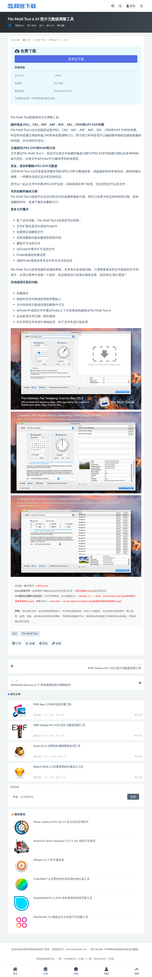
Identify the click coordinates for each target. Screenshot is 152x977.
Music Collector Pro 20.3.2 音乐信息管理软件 (61, 821)
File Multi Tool (30, 633)
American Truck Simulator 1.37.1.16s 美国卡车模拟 (64, 840)
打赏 (16, 643)
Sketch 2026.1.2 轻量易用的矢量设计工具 (58, 766)
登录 (130, 6)
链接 (56, 643)
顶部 (137, 971)
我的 (106, 971)
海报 (43, 643)
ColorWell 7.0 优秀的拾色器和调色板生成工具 (61, 878)
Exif (14, 633)
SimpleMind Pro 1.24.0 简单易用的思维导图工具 (62, 897)
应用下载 (40, 39)
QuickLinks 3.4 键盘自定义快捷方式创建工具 (60, 916)
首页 (28, 39)
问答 (76, 971)
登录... (16, 796)
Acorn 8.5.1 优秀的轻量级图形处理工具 (57, 745)
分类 (45, 971)
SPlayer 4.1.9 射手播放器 (48, 859)
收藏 (30, 643)
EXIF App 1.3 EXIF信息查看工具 (52, 704)
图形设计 (19, 25)
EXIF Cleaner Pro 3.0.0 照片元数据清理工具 (59, 725)
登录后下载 (76, 59)
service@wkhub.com (76, 949)
